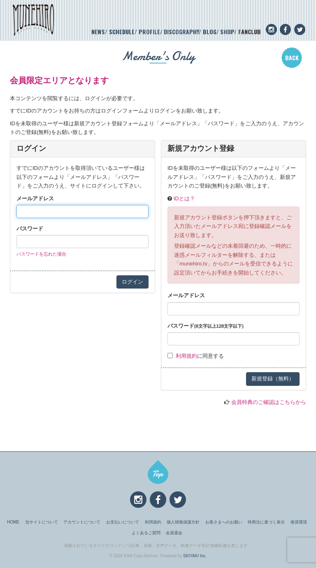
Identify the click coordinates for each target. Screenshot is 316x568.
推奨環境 (298, 522)
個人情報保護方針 (183, 522)
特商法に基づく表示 (266, 522)
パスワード (29, 228)
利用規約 (186, 356)
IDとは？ (184, 198)
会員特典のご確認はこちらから (268, 402)
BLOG (209, 31)
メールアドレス (35, 198)
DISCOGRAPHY (181, 31)
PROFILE (149, 31)
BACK (292, 57)
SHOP (227, 31)
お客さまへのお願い (223, 522)
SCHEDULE (122, 31)
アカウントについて (81, 522)
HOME (13, 522)
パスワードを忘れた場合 (41, 253)
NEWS (98, 31)
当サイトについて (41, 522)
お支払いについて (122, 522)
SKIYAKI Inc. (195, 556)
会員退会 (174, 532)
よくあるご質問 (146, 532)
